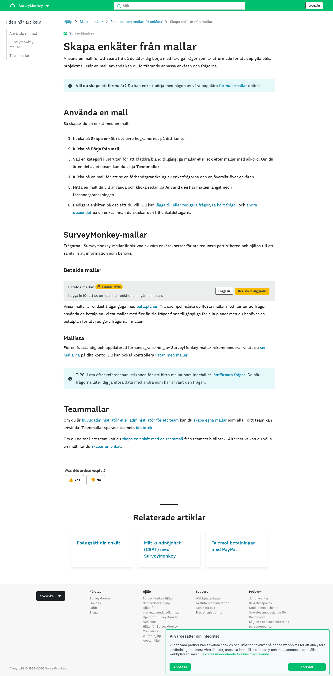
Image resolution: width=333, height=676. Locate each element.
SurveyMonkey (100, 598)
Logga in (314, 6)
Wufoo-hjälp (152, 636)
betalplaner (146, 306)
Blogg (94, 612)
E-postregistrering (209, 612)
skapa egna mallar (210, 420)
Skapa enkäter (91, 21)
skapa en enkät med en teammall (152, 438)
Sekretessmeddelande (218, 654)
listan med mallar (171, 355)
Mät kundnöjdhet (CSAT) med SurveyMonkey (162, 549)
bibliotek (144, 427)
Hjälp (68, 21)
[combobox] (50, 596)
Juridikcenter (258, 598)
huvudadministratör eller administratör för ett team (130, 420)
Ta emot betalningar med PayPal (233, 546)
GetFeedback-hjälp (156, 603)
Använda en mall (23, 33)
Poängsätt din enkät (98, 543)
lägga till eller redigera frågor (183, 205)
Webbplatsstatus (208, 598)
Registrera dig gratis (252, 291)
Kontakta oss (205, 608)
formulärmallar (233, 85)
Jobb (93, 608)
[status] (169, 85)
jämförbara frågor (228, 374)
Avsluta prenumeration (212, 603)
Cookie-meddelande (253, 654)
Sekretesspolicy (260, 603)
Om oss (95, 603)
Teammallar (19, 55)
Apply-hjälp (151, 640)
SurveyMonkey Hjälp (158, 598)
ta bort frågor (224, 205)
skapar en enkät (106, 446)
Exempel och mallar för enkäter (136, 21)
